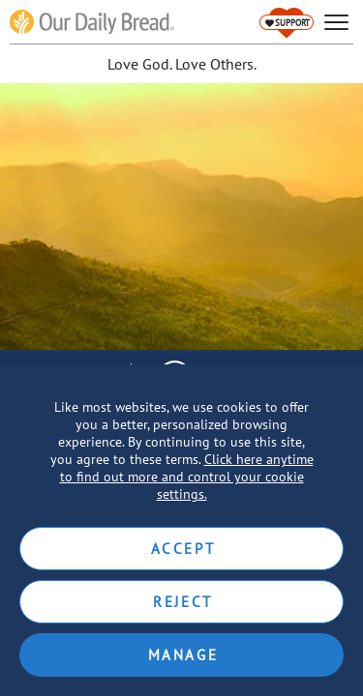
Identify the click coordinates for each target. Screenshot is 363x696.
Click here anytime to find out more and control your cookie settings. (187, 476)
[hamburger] (336, 23)
